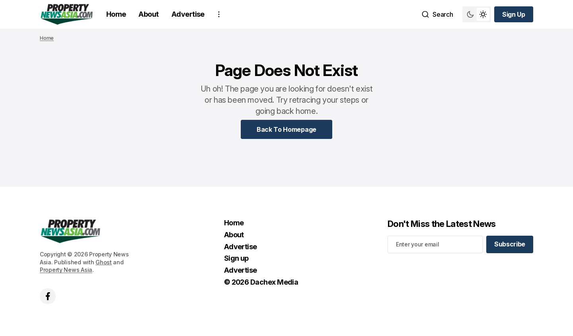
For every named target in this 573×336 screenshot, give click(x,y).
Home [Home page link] (47, 38)
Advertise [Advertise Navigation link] (188, 14)
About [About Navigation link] (148, 14)
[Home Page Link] (286, 129)
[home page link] (67, 14)
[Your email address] (435, 244)
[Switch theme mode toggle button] (476, 14)
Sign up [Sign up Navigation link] (236, 258)
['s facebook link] (48, 296)
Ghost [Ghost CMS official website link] (104, 262)
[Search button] (437, 14)
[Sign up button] (513, 14)
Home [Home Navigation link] (116, 14)
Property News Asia (66, 269)
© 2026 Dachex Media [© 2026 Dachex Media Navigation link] (261, 282)
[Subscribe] (509, 244)
